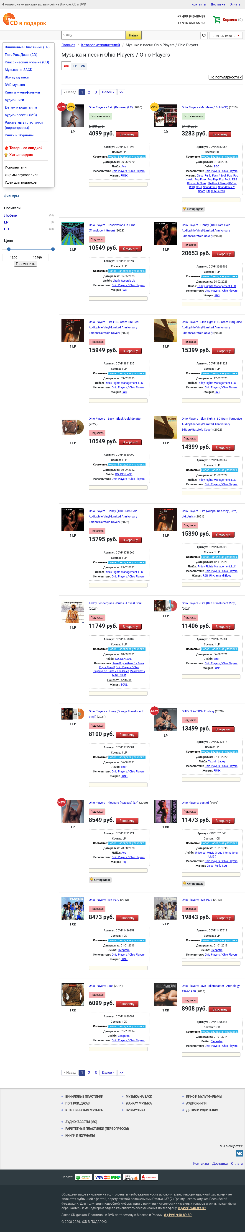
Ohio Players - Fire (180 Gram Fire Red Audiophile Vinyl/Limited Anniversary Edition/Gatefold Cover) (113, 327)
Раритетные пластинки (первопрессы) (24, 125)
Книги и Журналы (19, 135)
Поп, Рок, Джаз (77, 1103)
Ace (123, 166)
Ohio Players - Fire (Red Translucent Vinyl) (209, 603)
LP (75, 66)
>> (121, 92)
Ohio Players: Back (101, 986)
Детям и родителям (21, 107)
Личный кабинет (224, 36)
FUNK (124, 175)
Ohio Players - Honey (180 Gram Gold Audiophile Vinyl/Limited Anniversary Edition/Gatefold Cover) (206, 230)
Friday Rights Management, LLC (216, 286)
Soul (199, 187)
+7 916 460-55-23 (191, 23)
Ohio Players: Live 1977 (104, 900)
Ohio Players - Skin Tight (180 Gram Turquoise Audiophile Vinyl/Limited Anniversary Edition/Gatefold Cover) (212, 327)
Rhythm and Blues (220, 575)
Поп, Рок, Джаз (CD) (21, 55)
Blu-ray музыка (17, 77)
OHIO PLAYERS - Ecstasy (198, 711)
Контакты (198, 4)
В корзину (127, 134)
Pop (229, 175)
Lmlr (216, 658)
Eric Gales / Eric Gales (115, 671)
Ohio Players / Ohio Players (128, 171)
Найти (133, 35)
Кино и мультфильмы (22, 92)
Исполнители (16, 167)
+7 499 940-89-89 (191, 16)
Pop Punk (200, 179)
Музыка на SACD (18, 70)
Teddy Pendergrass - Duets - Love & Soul (115, 603)
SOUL (124, 684)
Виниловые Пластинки (84, 1096)
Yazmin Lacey (216, 761)
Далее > (108, 92)
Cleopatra (124, 950)
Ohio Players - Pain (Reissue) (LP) (111, 107)
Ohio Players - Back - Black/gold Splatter (115, 418)
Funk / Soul (219, 175)
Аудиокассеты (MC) (21, 115)
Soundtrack (210, 187)
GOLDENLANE (123, 474)
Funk (208, 175)
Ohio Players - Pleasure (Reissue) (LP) (114, 802)
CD (83, 66)
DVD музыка (15, 85)
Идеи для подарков (21, 182)
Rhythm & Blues (196, 183)
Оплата (235, 4)
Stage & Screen (216, 191)
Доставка (218, 4)
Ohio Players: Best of (196, 802)
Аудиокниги (14, 100)
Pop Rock (225, 179)
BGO (216, 166)
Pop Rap (213, 179)
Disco (200, 175)
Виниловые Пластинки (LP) (27, 47)
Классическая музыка (84, 1110)
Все (66, 66)
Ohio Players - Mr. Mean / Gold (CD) (205, 107)
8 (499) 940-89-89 (192, 1208)
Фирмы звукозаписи (21, 175)
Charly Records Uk (124, 280)
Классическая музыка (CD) (27, 62)
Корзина (233, 20)
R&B (234, 179)
